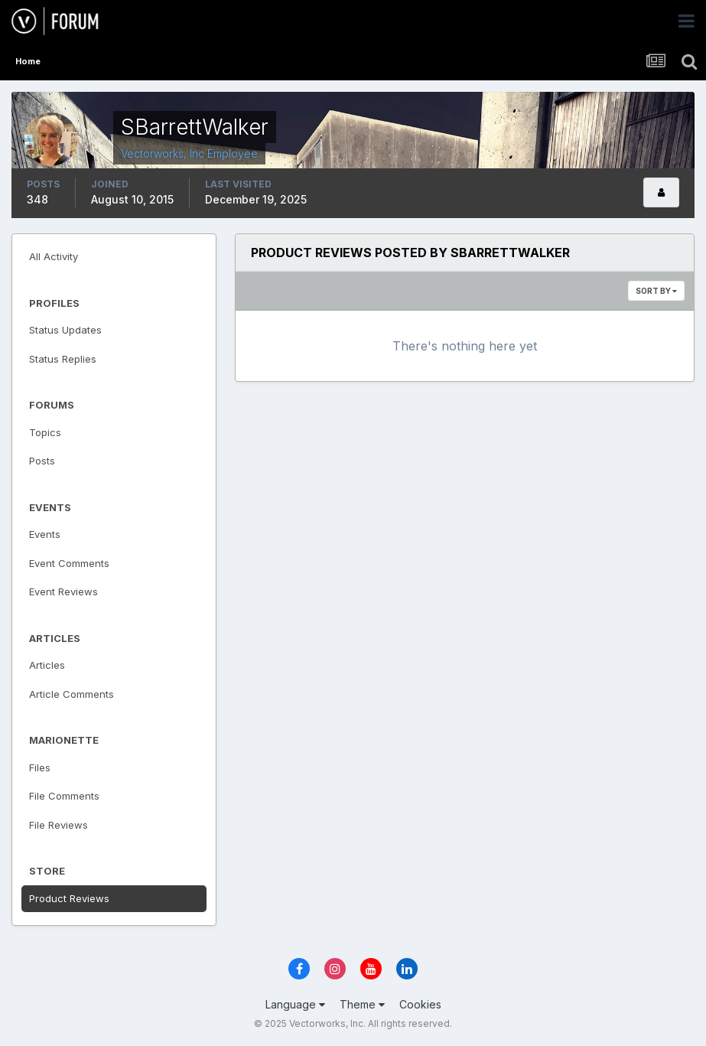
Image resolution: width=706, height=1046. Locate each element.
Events (44, 534)
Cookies (420, 1004)
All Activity (53, 256)
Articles (47, 665)
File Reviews (58, 825)
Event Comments (69, 563)
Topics (45, 432)
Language (295, 1004)
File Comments (64, 796)
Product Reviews (69, 898)
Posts (42, 461)
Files (39, 767)
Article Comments (71, 694)
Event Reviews (63, 591)
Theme (362, 1004)
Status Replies (62, 359)
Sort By (656, 290)
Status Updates (65, 330)
